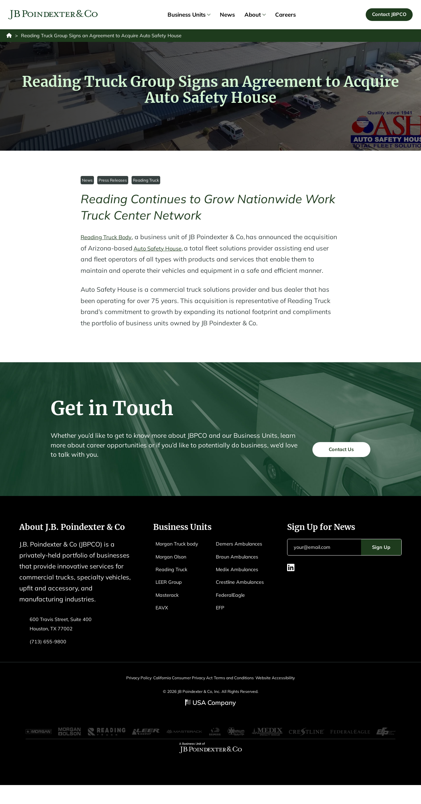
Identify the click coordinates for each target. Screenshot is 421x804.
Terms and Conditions (238, 692)
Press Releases (113, 182)
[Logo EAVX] (54, 16)
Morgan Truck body (180, 557)
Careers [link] (285, 15)
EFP (221, 640)
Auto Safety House (196, 251)
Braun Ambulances (240, 579)
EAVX (163, 621)
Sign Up (381, 561)
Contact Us (336, 461)
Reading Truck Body (111, 240)
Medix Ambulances (240, 592)
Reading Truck (147, 182)
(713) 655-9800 (50, 655)
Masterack (169, 608)
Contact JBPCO (388, 16)
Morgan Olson (174, 570)
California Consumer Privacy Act (179, 692)
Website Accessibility (287, 692)
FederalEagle (232, 627)
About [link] (254, 15)
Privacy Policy (127, 692)
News (87, 182)
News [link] (227, 15)
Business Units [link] (189, 15)
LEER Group (171, 595)
